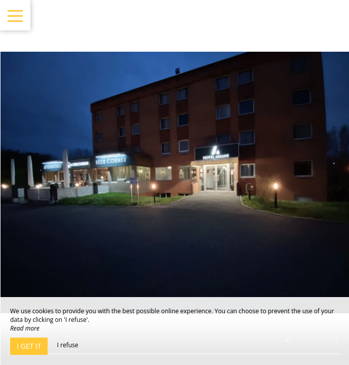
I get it (29, 346)
